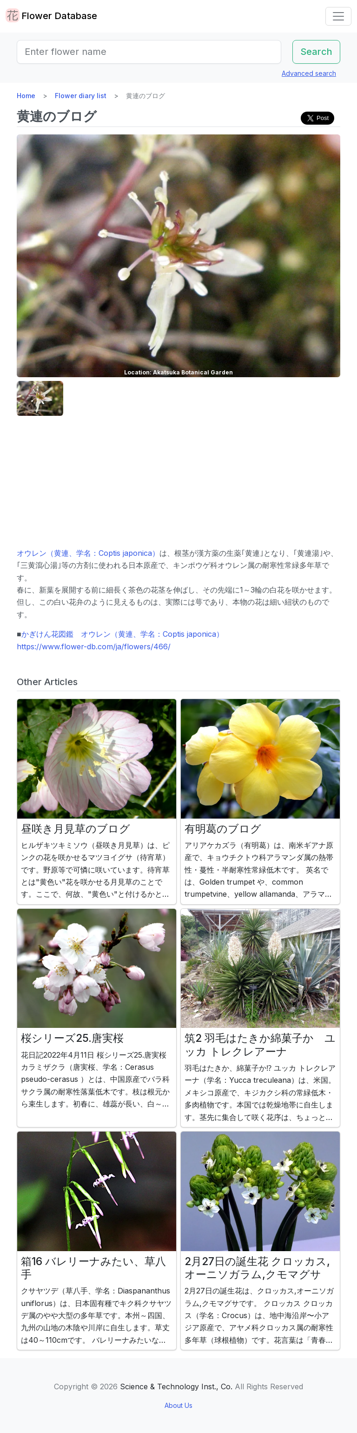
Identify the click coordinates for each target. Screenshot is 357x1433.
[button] (40, 398)
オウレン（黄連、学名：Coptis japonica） (88, 553)
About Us (178, 1405)
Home (26, 96)
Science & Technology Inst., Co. (176, 1386)
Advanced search (309, 73)
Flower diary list (80, 96)
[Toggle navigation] (338, 16)
